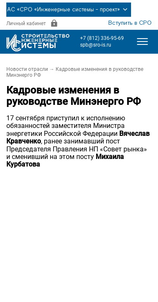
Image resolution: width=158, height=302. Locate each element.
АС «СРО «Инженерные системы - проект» (68, 10)
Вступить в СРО (130, 23)
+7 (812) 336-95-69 (102, 38)
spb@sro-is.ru (95, 45)
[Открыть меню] (142, 41)
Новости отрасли (27, 69)
